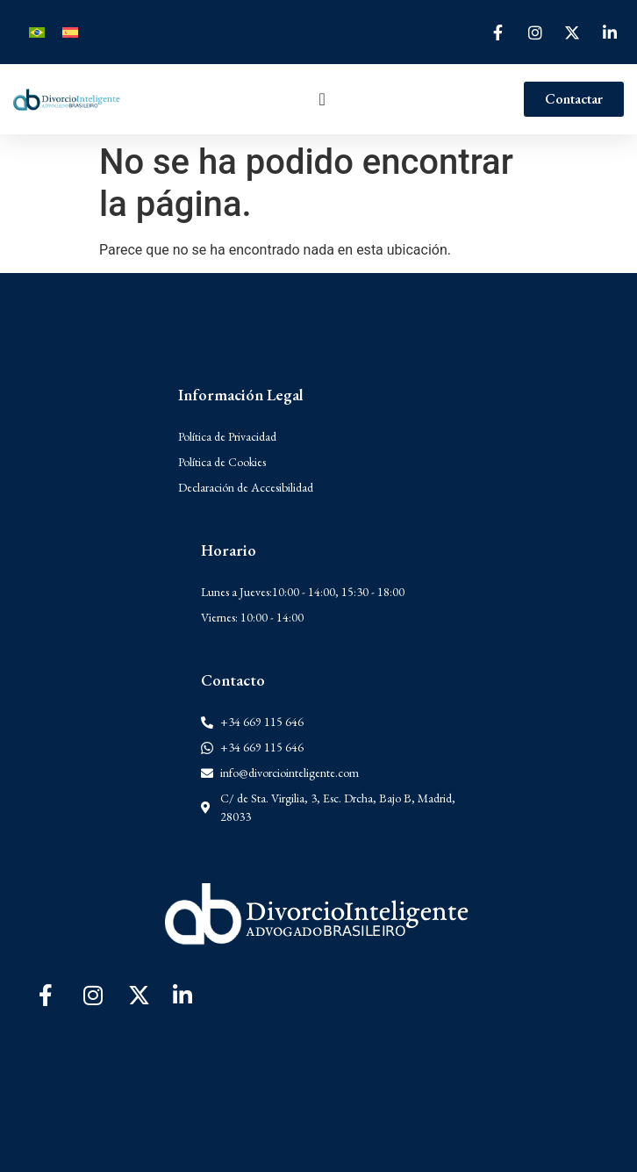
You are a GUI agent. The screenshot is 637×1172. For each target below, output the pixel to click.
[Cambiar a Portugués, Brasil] (37, 32)
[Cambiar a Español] (70, 32)
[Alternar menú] (322, 99)
